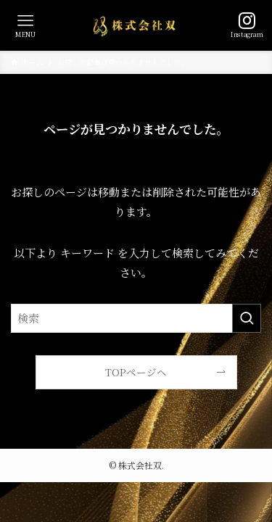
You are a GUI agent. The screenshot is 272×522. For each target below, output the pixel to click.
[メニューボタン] (25, 25)
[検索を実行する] (246, 318)
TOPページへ (136, 372)
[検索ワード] (136, 318)
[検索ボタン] (246, 25)
